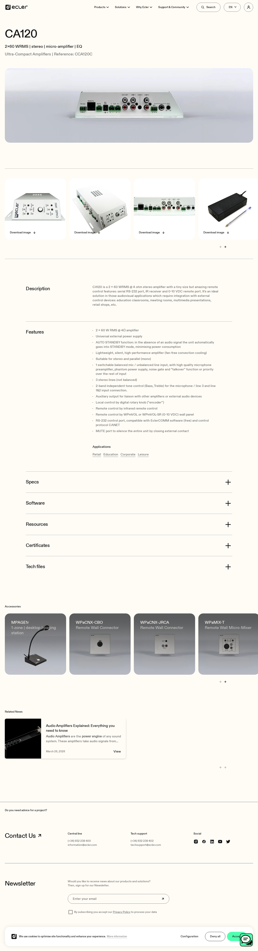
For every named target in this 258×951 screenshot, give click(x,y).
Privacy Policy (121, 912)
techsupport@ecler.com (146, 845)
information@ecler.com (82, 845)
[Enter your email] (118, 899)
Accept (237, 939)
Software (35, 503)
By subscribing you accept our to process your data (115, 912)
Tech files (35, 567)
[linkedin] (212, 841)
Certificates (38, 546)
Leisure (143, 454)
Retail (97, 454)
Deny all (215, 939)
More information (117, 939)
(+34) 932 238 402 (142, 841)
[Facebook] (204, 841)
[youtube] (220, 841)
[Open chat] (246, 939)
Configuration (190, 939)
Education (110, 454)
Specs (32, 482)
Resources (37, 524)
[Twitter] (228, 841)
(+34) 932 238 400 (79, 841)
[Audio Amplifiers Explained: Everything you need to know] (65, 739)
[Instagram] (196, 841)
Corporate (128, 454)
